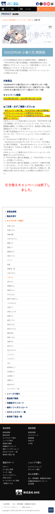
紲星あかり (11, 252)
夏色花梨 (10, 333)
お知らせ (31, 441)
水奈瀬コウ (11, 372)
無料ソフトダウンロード (17, 407)
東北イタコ (11, 320)
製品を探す (11, 216)
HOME (4, 20)
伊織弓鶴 (10, 234)
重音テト (10, 247)
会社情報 (31, 484)
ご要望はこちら (8, 483)
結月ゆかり (11, 384)
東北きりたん (11, 329)
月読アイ (10, 307)
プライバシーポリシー (11, 507)
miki (8, 363)
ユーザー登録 (7, 472)
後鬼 (8, 264)
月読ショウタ (11, 312)
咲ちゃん (10, 282)
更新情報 (31, 438)
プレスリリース (33, 435)
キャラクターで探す (24, 20)
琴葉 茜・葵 (11, 269)
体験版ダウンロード (15, 402)
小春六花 (10, 277)
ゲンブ (9, 260)
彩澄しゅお (11, 226)
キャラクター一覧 (13, 389)
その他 (30, 443)
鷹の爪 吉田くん (12, 299)
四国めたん (11, 286)
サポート (6, 467)
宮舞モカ (10, 380)
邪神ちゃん (11, 290)
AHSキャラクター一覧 (16, 412)
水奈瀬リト (11, 376)
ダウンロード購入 (34, 469)
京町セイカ (11, 256)
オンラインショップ (34, 467)
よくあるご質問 (8, 469)
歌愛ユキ (10, 243)
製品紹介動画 (12, 398)
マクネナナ (11, 359)
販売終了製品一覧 (14, 416)
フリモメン (11, 354)
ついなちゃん (11, 303)
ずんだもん (11, 294)
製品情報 (12, 20)
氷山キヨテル (11, 350)
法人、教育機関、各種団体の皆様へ (40, 478)
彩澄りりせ (11, 230)
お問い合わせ (7, 478)
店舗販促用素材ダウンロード (37, 481)
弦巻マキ (10, 316)
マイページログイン (9, 475)
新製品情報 (11, 211)
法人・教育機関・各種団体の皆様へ (24, 504)
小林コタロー (11, 273)
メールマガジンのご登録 (11, 480)
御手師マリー (11, 367)
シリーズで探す (8, 441)
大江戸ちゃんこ (12, 239)
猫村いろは (11, 337)
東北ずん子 (11, 324)
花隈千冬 (10, 342)
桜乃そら (10, 346)
